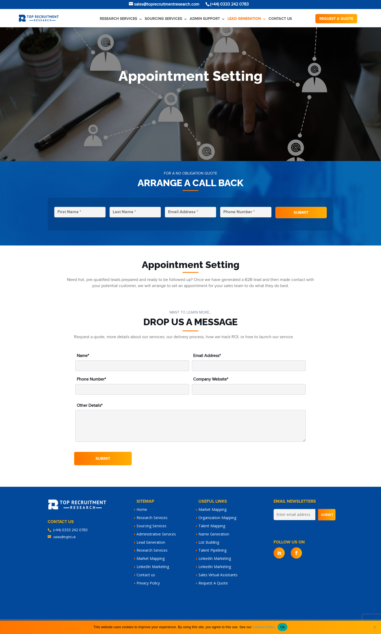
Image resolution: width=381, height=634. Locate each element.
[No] (374, 627)
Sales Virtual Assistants (218, 574)
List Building (208, 542)
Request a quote (336, 18)
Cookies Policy (263, 627)
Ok (282, 627)
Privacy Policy (148, 583)
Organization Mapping (217, 517)
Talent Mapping (211, 525)
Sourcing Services (163, 18)
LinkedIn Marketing (153, 566)
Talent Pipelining (212, 550)
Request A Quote (213, 583)
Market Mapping (151, 558)
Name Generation (213, 534)
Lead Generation (244, 18)
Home (142, 509)
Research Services (118, 18)
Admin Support (205, 18)
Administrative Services (156, 534)
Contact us (280, 18)
